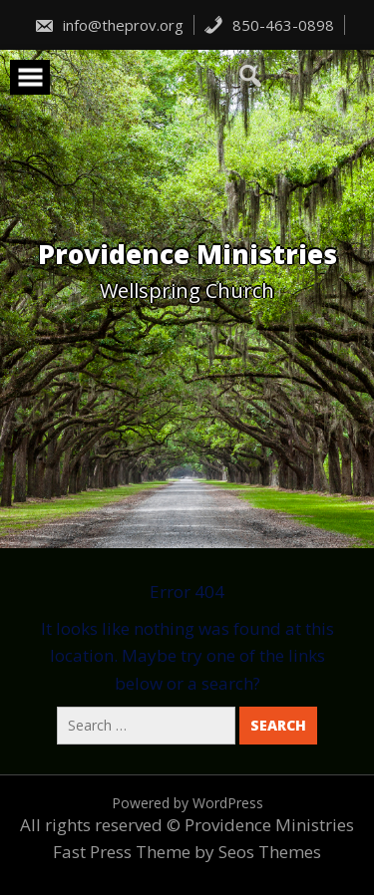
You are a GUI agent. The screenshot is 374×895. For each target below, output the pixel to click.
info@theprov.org (109, 25)
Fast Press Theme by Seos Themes (187, 851)
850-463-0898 (268, 25)
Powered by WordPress (187, 802)
